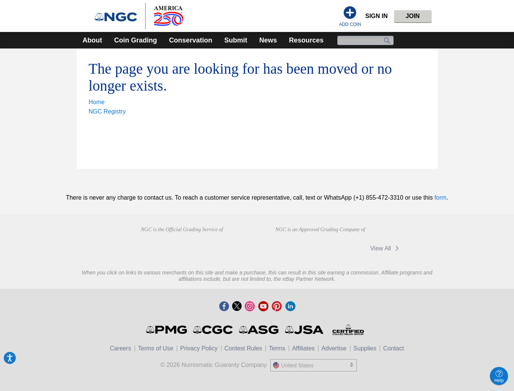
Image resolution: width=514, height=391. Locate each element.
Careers (120, 348)
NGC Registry (107, 111)
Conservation (190, 40)
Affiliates (303, 348)
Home (97, 102)
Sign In (376, 16)
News (268, 40)
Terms (277, 348)
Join (413, 16)
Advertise (334, 348)
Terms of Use (155, 348)
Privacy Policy (199, 348)
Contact (393, 348)
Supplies (364, 348)
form (440, 197)
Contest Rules (243, 348)
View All (385, 248)
